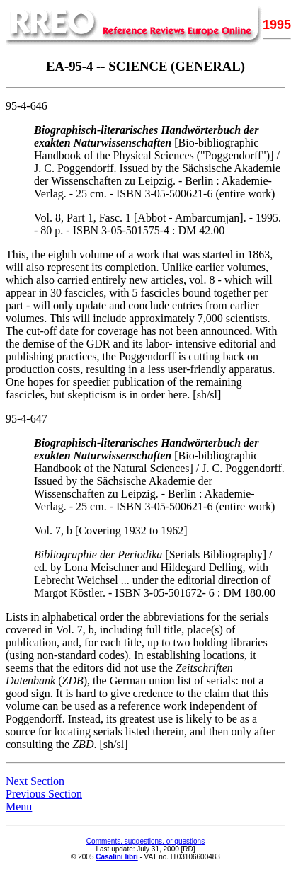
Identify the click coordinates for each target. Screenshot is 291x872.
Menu (19, 807)
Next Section (35, 781)
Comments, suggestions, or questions (145, 841)
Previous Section (44, 794)
